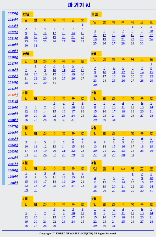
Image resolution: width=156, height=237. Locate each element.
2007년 (13, 126)
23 (26, 41)
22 (82, 37)
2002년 (13, 158)
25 (45, 41)
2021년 (13, 38)
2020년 (13, 45)
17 (35, 37)
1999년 (13, 176)
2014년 (13, 82)
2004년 (13, 145)
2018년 (13, 57)
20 (63, 37)
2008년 (13, 120)
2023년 (13, 26)
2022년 (13, 32)
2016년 (13, 70)
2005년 (13, 139)
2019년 (13, 51)
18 (45, 37)
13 (63, 33)
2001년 (13, 164)
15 (82, 33)
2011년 (13, 101)
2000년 (13, 170)
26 (54, 41)
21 (73, 37)
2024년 (13, 19)
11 (45, 33)
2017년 (13, 63)
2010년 (13, 107)
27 (63, 41)
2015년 (13, 76)
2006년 (13, 132)
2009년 (13, 114)
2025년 (13, 13)
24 (35, 41)
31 (35, 45)
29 (82, 41)
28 (73, 41)
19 (54, 37)
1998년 (13, 183)
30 (26, 45)
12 (54, 33)
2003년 (13, 151)
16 (26, 37)
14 (73, 33)
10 (35, 33)
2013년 (13, 89)
